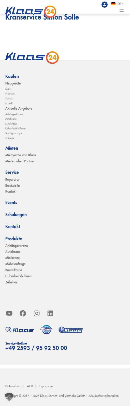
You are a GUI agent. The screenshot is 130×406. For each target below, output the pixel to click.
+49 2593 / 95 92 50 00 (36, 348)
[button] (9, 397)
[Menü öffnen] (122, 11)
